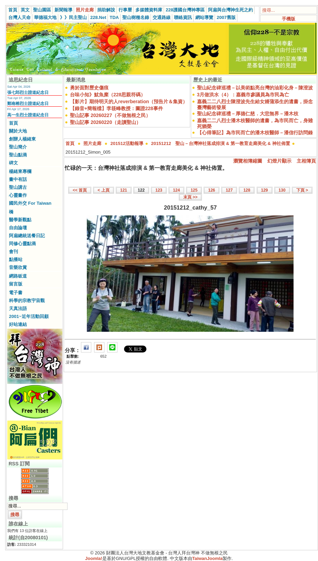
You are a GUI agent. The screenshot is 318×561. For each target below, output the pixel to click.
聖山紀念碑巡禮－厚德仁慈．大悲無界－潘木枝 (247, 113)
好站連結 (18, 324)
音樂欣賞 (18, 267)
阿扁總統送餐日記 (27, 235)
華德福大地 (45, 17)
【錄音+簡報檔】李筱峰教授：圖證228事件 (116, 108)
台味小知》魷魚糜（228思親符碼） (107, 94)
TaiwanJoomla (207, 558)
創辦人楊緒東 (22, 139)
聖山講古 (18, 187)
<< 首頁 (80, 190)
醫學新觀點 (20, 219)
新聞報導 (63, 9)
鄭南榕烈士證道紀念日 (28, 103)
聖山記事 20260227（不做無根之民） (110, 115)
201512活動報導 (127, 143)
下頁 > (302, 190)
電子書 (15, 292)
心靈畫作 (18, 195)
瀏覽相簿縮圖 (247, 161)
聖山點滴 (18, 154)
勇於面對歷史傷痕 (89, 87)
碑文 (13, 162)
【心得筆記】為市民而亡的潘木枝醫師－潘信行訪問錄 (255, 132)
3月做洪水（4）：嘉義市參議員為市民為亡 (243, 94)
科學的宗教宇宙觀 (27, 300)
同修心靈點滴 (22, 243)
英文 (25, 9)
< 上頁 (103, 190)
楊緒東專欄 (20, 171)
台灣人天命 (19, 17)
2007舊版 (226, 17)
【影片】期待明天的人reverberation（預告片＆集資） (128, 101)
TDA (114, 17)
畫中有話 (18, 179)
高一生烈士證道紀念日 (28, 115)
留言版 (15, 284)
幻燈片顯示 (279, 161)
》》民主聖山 (73, 17)
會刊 (13, 251)
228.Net (98, 17)
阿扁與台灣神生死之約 (230, 9)
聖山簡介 (18, 146)
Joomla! (93, 558)
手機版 (288, 18)
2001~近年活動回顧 (29, 316)
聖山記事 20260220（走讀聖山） (105, 122)
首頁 (12, 9)
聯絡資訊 (183, 17)
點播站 (15, 259)
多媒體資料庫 (148, 9)
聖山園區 (42, 9)
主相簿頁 (306, 161)
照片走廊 (85, 9)
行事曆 (125, 9)
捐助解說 (106, 9)
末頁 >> (190, 197)
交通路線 (162, 17)
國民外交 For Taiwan (30, 203)
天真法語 (18, 308)
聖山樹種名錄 (135, 17)
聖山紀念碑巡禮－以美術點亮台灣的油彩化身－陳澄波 (255, 87)
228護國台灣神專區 (185, 9)
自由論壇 (18, 227)
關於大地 (18, 131)
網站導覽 (204, 17)
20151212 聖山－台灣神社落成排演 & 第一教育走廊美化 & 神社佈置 (220, 143)
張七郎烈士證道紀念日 (28, 92)
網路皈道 (18, 276)
